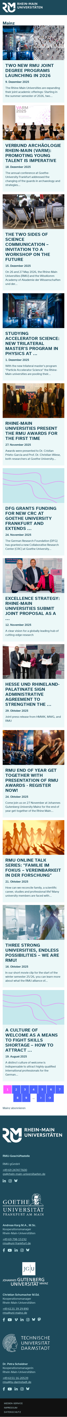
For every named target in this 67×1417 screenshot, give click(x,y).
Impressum (10, 1407)
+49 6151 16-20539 (15, 1378)
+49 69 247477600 (15, 1170)
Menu (60, 7)
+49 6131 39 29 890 (16, 1309)
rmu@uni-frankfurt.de (17, 1243)
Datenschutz (12, 1411)
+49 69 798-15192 (15, 1239)
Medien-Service (13, 1403)
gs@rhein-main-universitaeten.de (24, 1174)
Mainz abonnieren (14, 1108)
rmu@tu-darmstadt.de (17, 1382)
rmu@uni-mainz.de (15, 1313)
